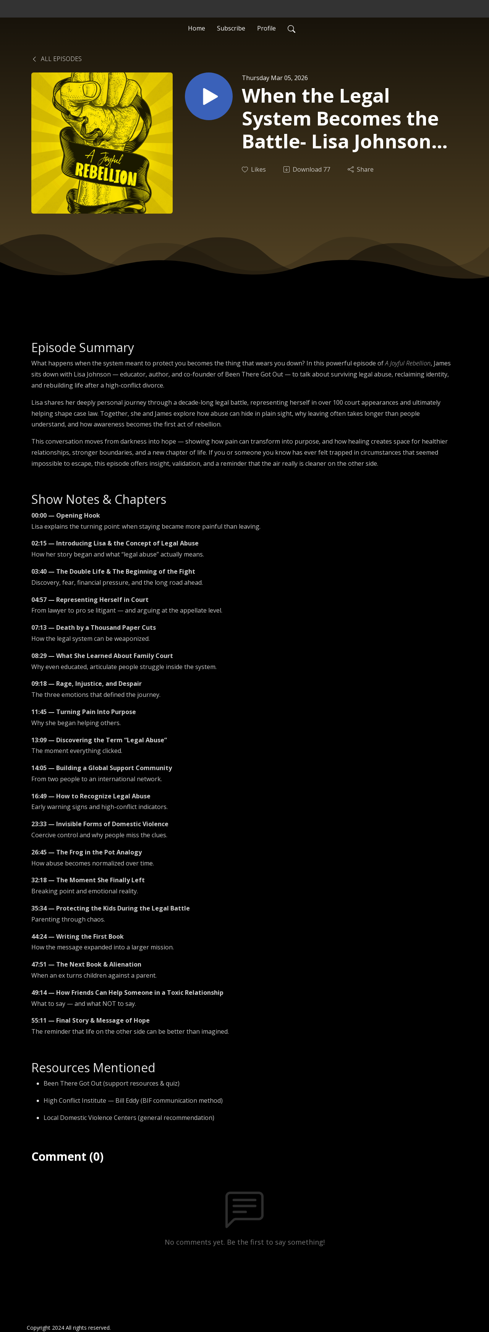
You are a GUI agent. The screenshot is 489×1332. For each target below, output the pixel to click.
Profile (266, 28)
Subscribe (231, 28)
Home (196, 28)
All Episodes (56, 59)
